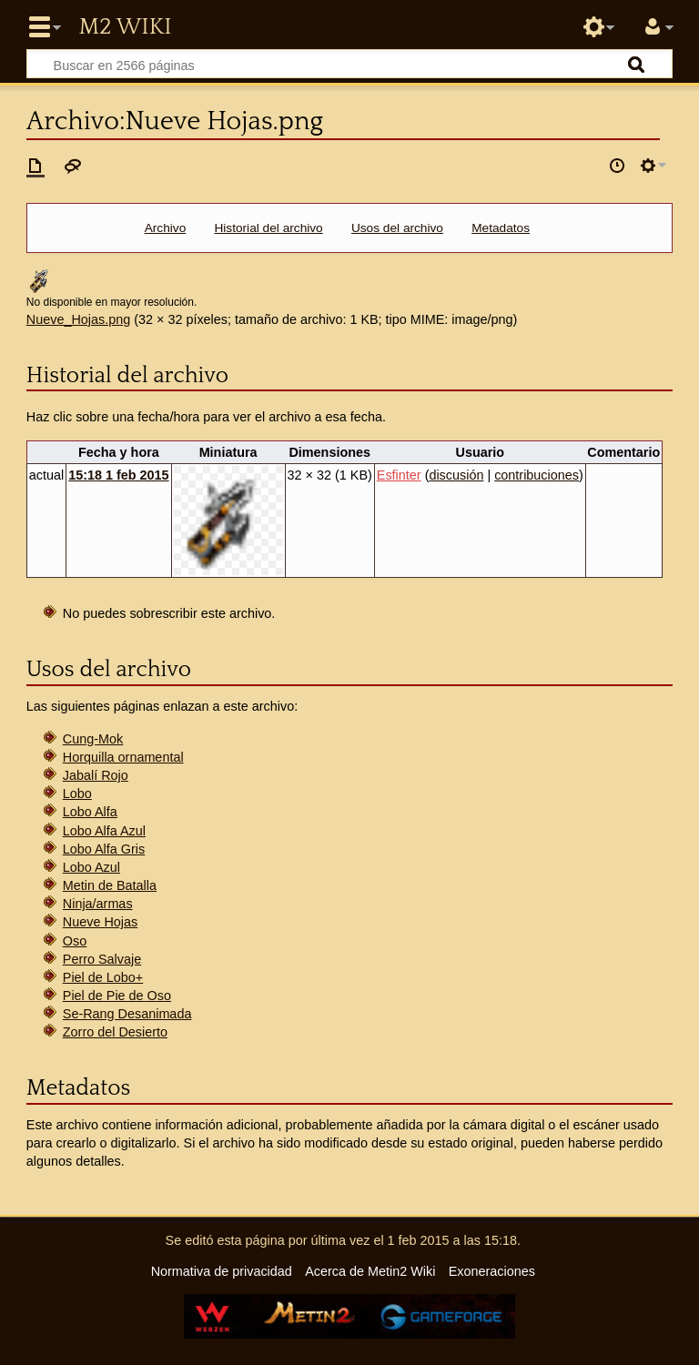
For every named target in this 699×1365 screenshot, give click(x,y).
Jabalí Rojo (95, 775)
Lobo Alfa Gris (104, 849)
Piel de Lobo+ (103, 977)
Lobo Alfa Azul (104, 831)
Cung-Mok (93, 739)
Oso (74, 941)
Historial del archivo (268, 228)
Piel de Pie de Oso (117, 995)
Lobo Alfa (90, 811)
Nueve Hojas (100, 922)
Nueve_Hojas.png (78, 319)
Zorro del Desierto (115, 1032)
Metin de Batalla (110, 885)
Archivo (166, 228)
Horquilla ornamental (123, 757)
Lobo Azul (91, 867)
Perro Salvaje (102, 959)
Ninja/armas (98, 903)
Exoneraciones (492, 1271)
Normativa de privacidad (221, 1271)
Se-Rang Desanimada (127, 1013)
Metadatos (500, 228)
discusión (456, 475)
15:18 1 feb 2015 (118, 475)
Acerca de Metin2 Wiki (370, 1271)
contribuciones (536, 475)
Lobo (77, 793)
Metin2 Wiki (124, 27)
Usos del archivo (397, 228)
